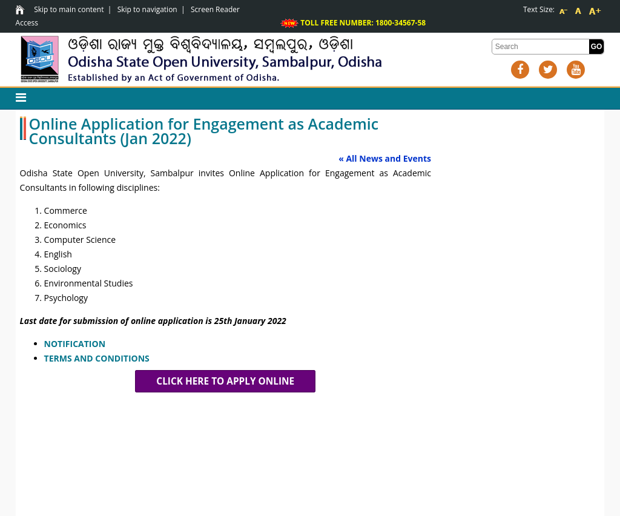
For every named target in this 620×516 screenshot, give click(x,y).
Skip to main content (69, 9)
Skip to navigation (147, 9)
